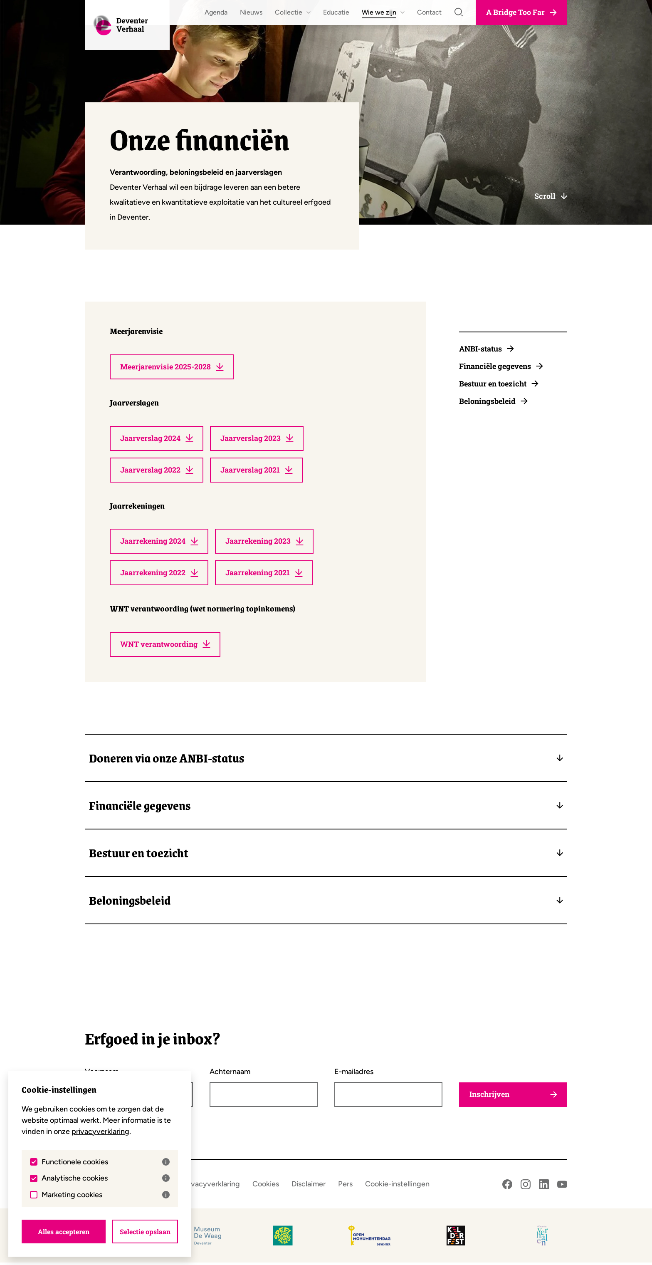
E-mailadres (353, 1074)
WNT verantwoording (165, 646)
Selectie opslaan (145, 1231)
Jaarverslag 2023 (259, 439)
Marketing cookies (106, 1194)
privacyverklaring (100, 1131)
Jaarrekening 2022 (160, 575)
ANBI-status (486, 348)
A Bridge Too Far (521, 12)
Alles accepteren (63, 1231)
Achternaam (230, 1074)
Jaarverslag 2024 (157, 439)
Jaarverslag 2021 (258, 471)
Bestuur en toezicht (498, 383)
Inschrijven (513, 1097)
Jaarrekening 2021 (266, 575)
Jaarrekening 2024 (160, 543)
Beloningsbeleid (493, 401)
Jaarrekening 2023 (266, 543)
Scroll (550, 196)
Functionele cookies (106, 1161)
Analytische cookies (106, 1177)
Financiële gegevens (501, 366)
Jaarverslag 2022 (157, 471)
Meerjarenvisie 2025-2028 (172, 367)
